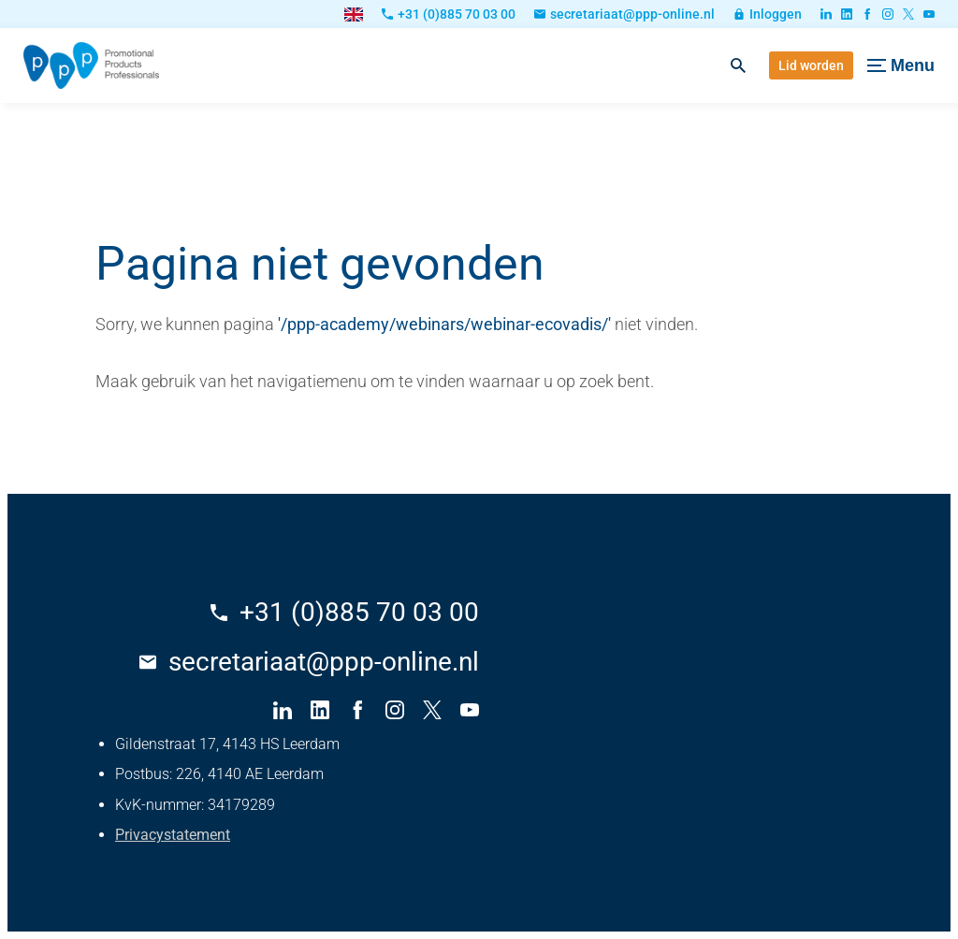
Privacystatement (172, 835)
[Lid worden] (811, 65)
